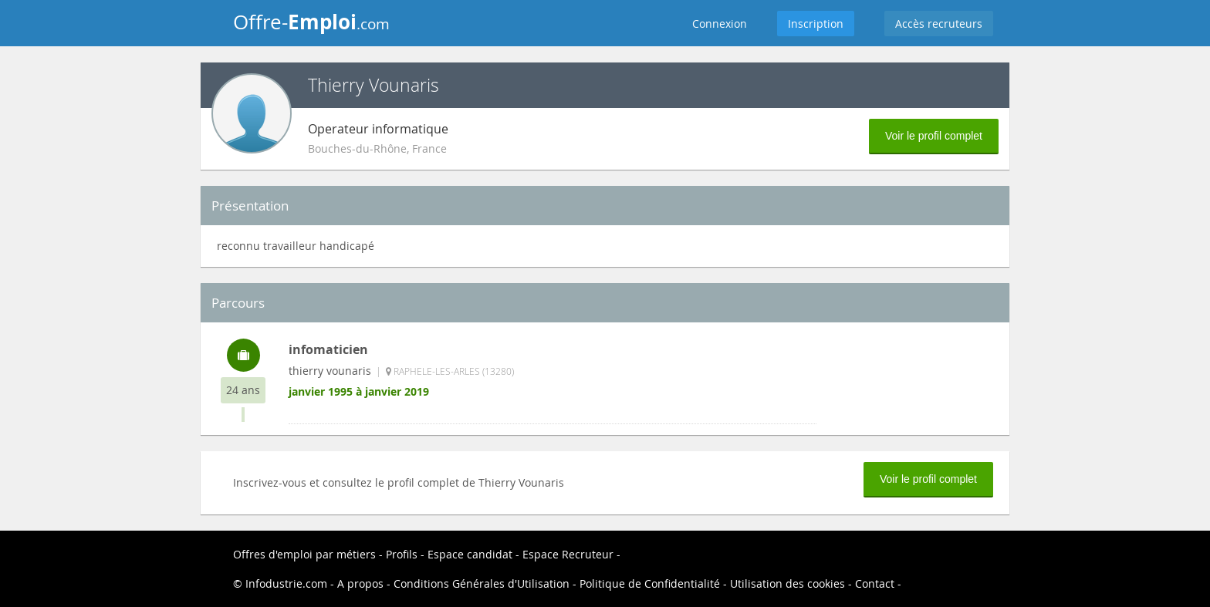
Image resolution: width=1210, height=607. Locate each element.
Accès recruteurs (938, 23)
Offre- (311, 21)
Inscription (815, 23)
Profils (401, 554)
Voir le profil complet (933, 136)
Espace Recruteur (567, 554)
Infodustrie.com (286, 583)
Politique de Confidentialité (650, 583)
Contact (874, 583)
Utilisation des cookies (787, 583)
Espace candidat (470, 554)
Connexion (719, 23)
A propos (360, 583)
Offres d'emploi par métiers (304, 554)
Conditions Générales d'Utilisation (482, 583)
